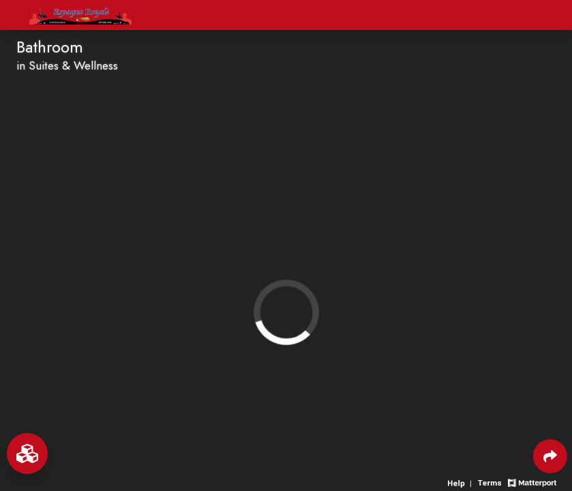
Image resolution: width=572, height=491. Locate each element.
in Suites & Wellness (67, 65)
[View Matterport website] (532, 482)
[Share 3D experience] (550, 456)
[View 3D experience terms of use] (491, 482)
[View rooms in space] (27, 453)
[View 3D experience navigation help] (461, 482)
